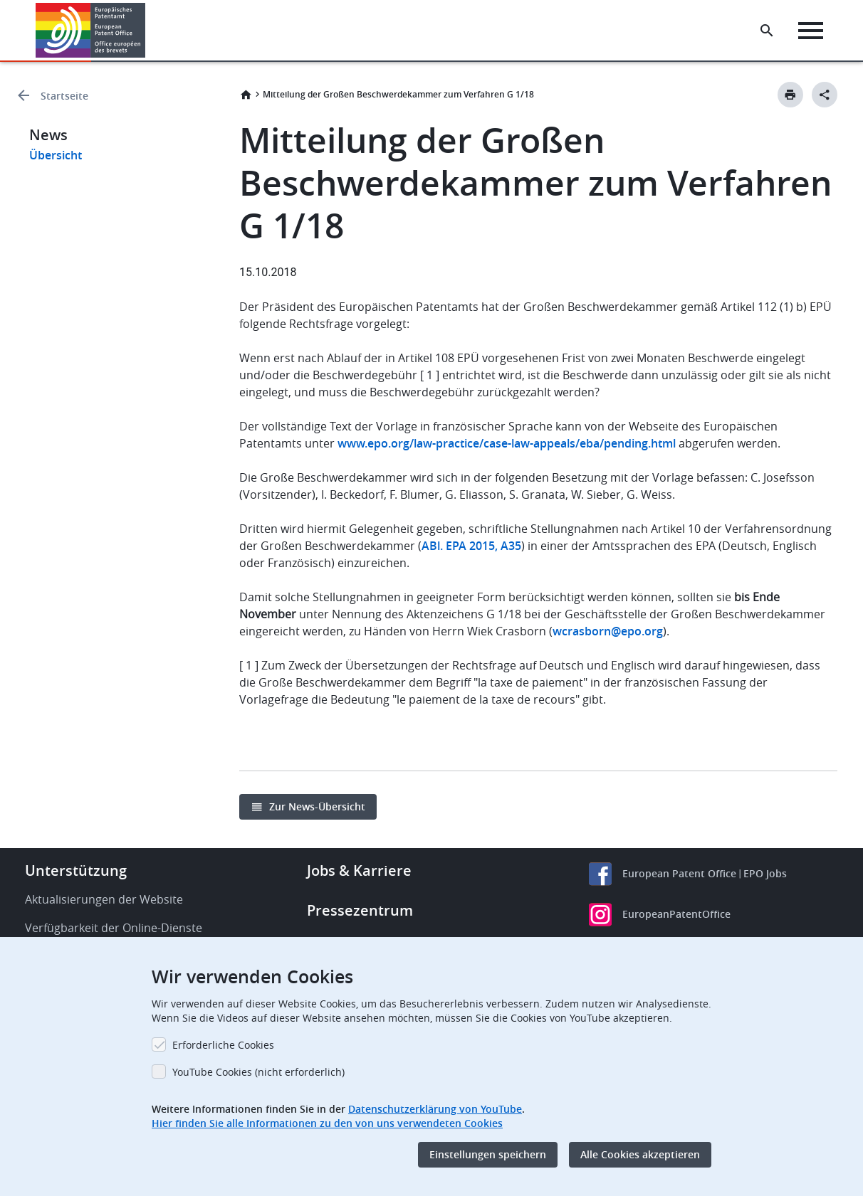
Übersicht (55, 155)
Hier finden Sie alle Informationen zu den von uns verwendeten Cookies (327, 1123)
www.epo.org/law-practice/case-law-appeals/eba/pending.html (507, 443)
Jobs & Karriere (359, 870)
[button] (148, 30)
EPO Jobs (765, 873)
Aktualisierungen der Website (104, 899)
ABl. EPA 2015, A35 (471, 546)
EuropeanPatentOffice (676, 914)
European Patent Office (679, 873)
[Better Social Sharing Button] (824, 94)
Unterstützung (76, 870)
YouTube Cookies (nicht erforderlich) (258, 1072)
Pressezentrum (360, 910)
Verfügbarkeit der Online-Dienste (113, 928)
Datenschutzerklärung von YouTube (435, 1109)
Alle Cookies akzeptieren (640, 1154)
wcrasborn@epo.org (608, 631)
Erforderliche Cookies (223, 1045)
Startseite (64, 95)
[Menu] (810, 30)
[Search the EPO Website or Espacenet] (767, 30)
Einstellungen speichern (487, 1154)
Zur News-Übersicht (317, 806)
